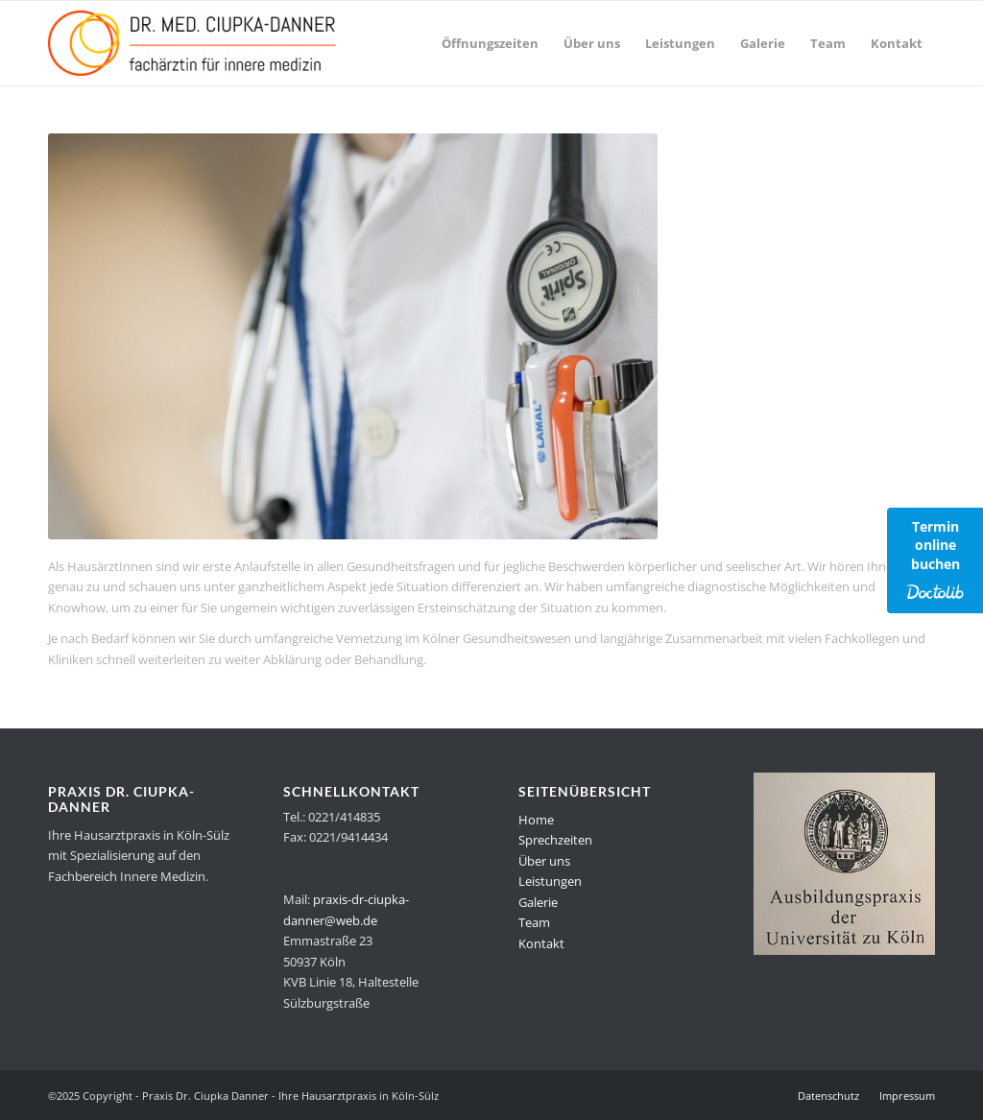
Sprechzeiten (555, 839)
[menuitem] (490, 43)
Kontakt (541, 943)
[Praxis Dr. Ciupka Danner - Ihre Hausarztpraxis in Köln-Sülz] (192, 43)
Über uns (544, 861)
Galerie (538, 902)
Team (534, 922)
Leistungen (550, 881)
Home (536, 819)
